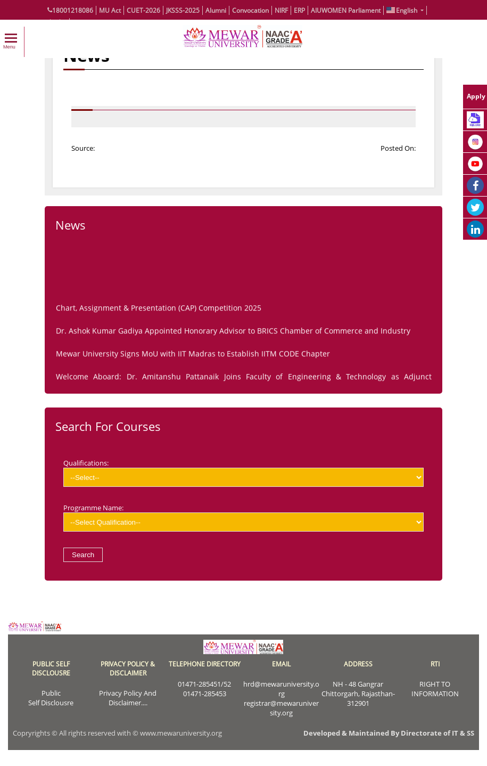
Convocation (250, 10)
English (402, 10)
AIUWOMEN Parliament (346, 10)
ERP (299, 10)
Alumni (215, 10)
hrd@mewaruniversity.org (281, 688)
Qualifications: (243, 472)
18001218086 (70, 10)
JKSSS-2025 (183, 10)
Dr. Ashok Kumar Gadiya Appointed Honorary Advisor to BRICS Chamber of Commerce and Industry (233, 333)
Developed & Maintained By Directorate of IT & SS (388, 733)
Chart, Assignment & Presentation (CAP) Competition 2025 (158, 310)
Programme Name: (243, 517)
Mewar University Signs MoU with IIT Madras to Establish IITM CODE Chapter (193, 356)
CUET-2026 (143, 10)
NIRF (281, 10)
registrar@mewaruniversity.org (281, 708)
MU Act (110, 10)
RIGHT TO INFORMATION (435, 688)
